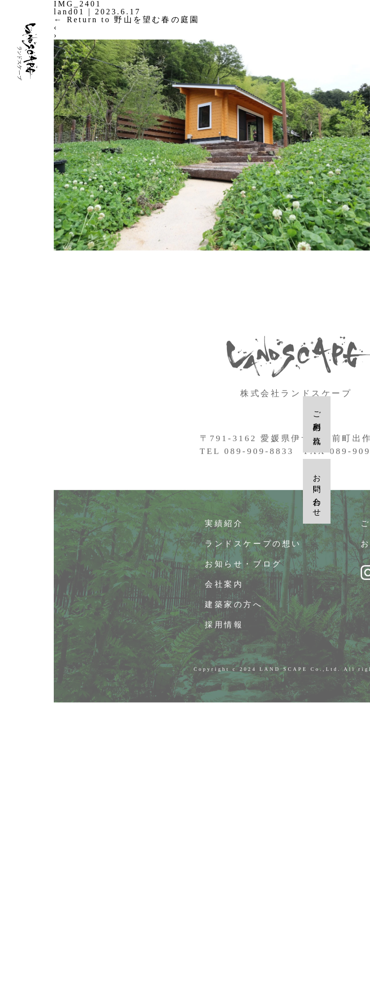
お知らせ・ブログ (244, 567)
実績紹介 (224, 526)
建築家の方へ (234, 607)
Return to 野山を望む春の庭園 (126, 19)
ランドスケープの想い (253, 546)
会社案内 (224, 587)
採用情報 (224, 627)
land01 (69, 11)
